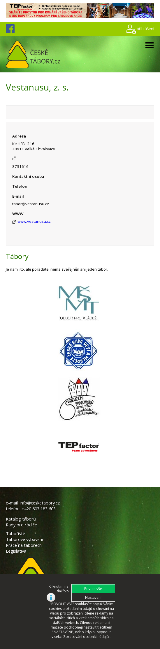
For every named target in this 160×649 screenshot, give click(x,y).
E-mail (18, 196)
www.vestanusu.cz (34, 221)
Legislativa (16, 551)
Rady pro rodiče (21, 525)
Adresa (19, 136)
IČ (14, 158)
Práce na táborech (24, 545)
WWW (18, 213)
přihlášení (145, 28)
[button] (93, 588)
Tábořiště (15, 533)
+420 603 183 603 (39, 508)
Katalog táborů (21, 519)
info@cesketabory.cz (40, 503)
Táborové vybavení (24, 539)
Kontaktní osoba (28, 176)
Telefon (19, 186)
